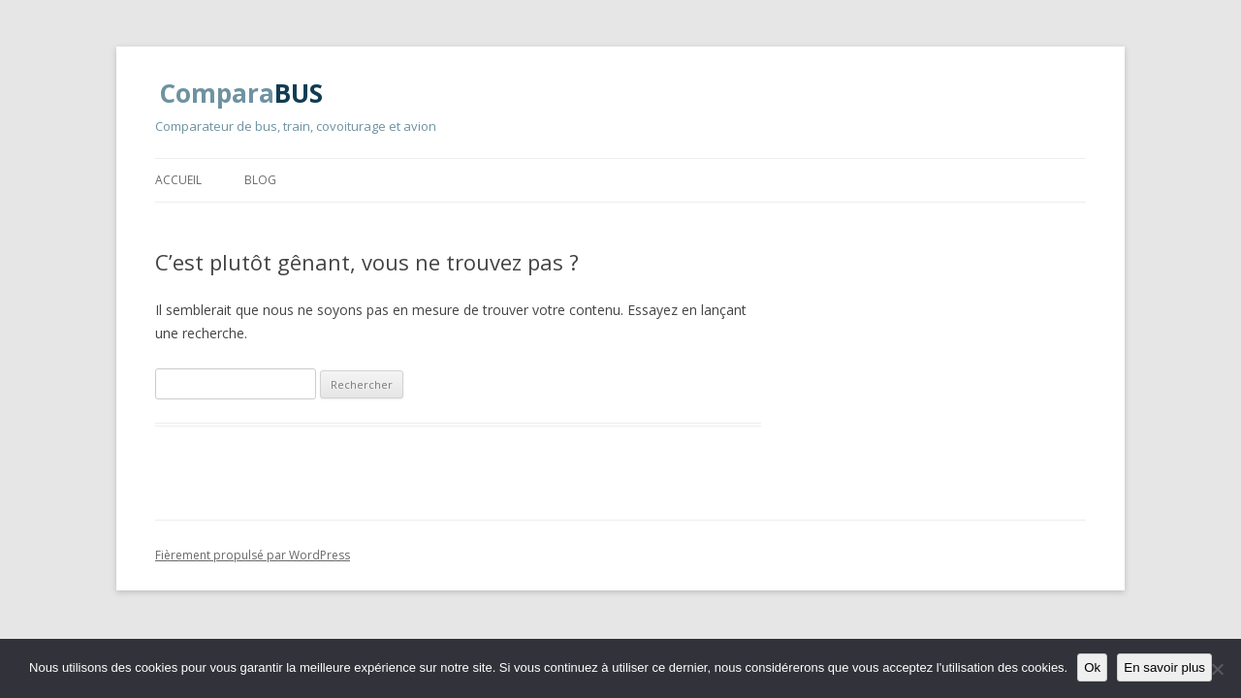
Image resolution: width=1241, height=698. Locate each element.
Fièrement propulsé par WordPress (252, 555)
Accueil (178, 180)
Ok (1092, 667)
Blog (260, 180)
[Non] (1216, 669)
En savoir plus (1164, 667)
